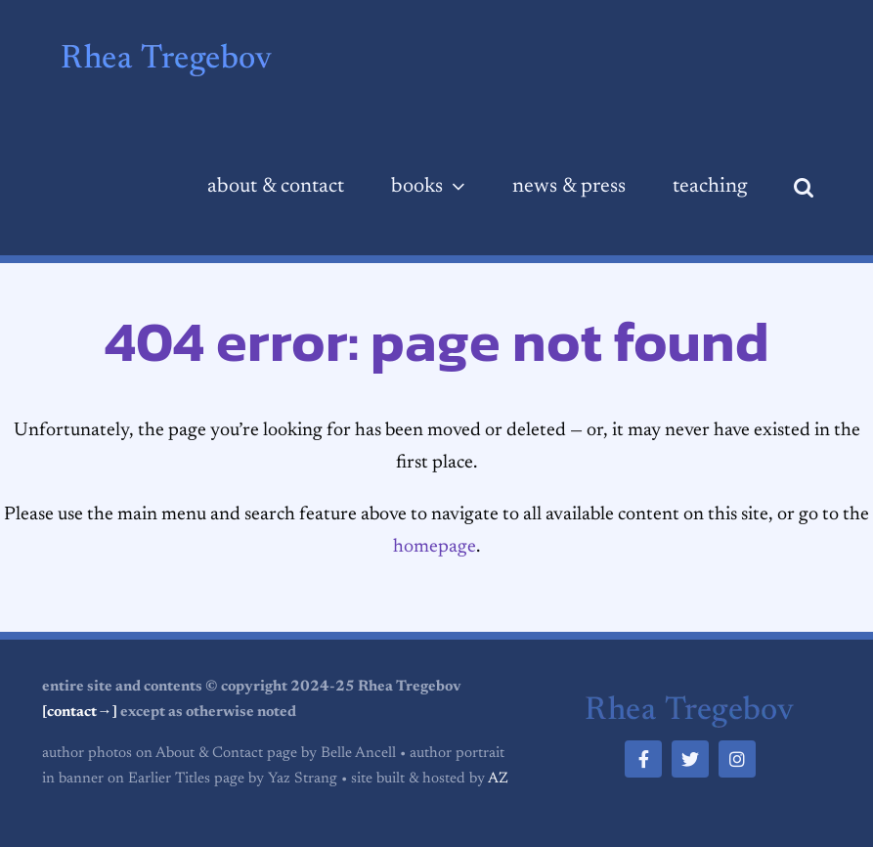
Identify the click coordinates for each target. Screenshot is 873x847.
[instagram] (737, 759)
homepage (434, 547)
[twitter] (690, 759)
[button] (803, 187)
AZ (498, 779)
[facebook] (643, 759)
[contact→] (79, 712)
